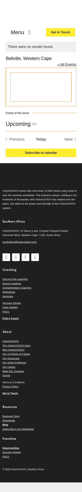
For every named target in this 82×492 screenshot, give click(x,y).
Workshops (8, 292)
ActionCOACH (10, 341)
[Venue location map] (41, 87)
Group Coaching (11, 283)
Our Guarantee (11, 358)
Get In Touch (10, 393)
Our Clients (8, 367)
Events (6, 375)
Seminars (7, 296)
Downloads (8, 420)
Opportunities (10, 448)
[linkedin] (35, 257)
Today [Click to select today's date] (41, 139)
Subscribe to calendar (41, 152)
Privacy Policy (10, 386)
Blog (5, 424)
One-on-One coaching (15, 279)
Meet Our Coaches (13, 371)
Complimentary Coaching (16, 287)
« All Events (67, 64)
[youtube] (25, 257)
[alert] (41, 47)
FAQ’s (5, 311)
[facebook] (6, 257)
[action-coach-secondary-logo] (21, 170)
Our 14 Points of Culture (16, 354)
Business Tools (11, 416)
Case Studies (10, 307)
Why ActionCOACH (13, 349)
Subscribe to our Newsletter (18, 429)
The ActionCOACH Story (16, 345)
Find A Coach (10, 318)
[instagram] (16, 257)
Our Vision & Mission (14, 362)
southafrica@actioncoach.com (19, 242)
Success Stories (11, 303)
